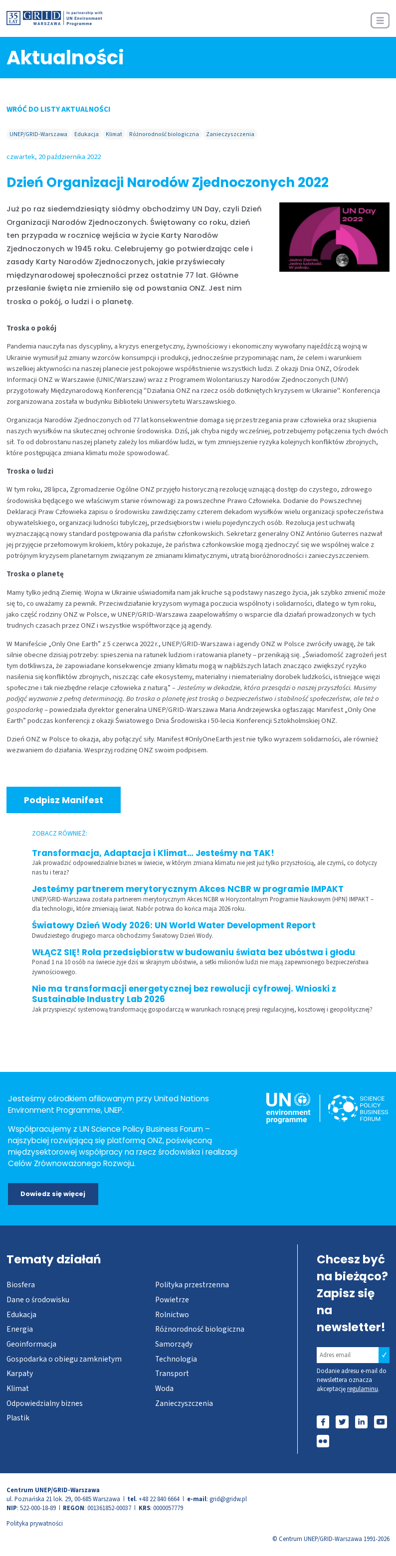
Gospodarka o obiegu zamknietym (64, 1359)
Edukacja (86, 134)
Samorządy (174, 1344)
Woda (164, 1388)
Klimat (114, 134)
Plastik (17, 1417)
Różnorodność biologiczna (164, 134)
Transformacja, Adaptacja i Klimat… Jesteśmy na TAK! (153, 853)
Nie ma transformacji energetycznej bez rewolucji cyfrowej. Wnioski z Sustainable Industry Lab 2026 (184, 994)
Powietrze (172, 1299)
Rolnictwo (172, 1314)
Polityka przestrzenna (192, 1284)
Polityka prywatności (34, 1523)
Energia (19, 1329)
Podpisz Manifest (63, 800)
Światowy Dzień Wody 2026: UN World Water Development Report (174, 925)
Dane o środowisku (37, 1299)
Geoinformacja (31, 1344)
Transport (172, 1373)
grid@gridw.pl (228, 1499)
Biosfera (20, 1284)
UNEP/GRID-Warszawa (38, 134)
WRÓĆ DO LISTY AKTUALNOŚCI (58, 109)
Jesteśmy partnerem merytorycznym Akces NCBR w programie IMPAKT (188, 889)
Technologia (176, 1359)
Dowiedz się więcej (52, 1194)
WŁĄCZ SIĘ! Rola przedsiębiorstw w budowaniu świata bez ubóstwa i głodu (193, 952)
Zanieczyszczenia (230, 134)
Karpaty (19, 1373)
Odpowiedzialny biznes (44, 1403)
